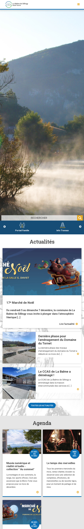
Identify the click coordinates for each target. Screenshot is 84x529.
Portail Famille (22, 227)
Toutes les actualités (42, 406)
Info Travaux (63, 227)
